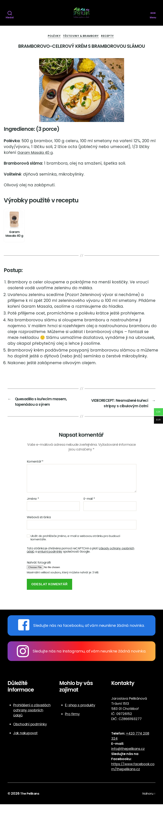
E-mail (89, 516)
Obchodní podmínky (30, 742)
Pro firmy (72, 731)
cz (138, 787)
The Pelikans (30, 811)
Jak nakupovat (25, 751)
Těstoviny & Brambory (81, 46)
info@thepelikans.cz (128, 766)
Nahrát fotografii (39, 580)
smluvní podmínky (50, 569)
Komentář (35, 479)
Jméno (33, 516)
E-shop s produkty (80, 723)
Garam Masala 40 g (38, 163)
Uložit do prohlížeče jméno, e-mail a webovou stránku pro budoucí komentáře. (75, 555)
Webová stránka (39, 535)
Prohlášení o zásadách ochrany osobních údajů (31, 728)
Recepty (111, 46)
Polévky (52, 46)
